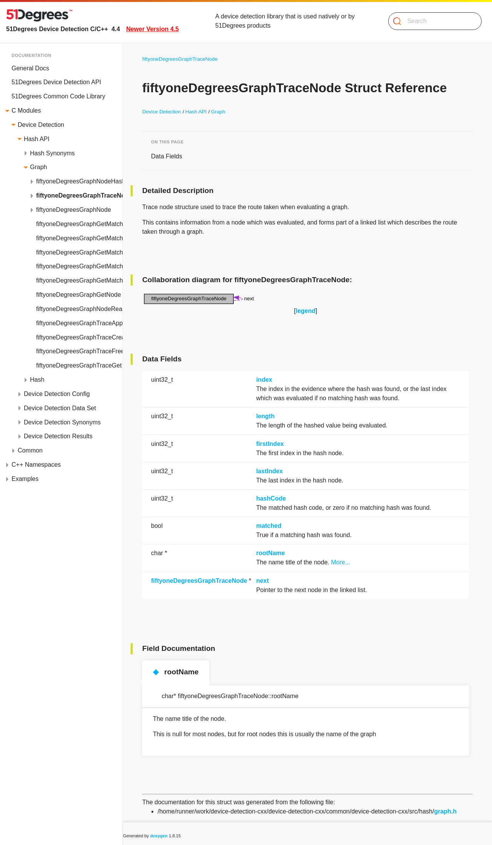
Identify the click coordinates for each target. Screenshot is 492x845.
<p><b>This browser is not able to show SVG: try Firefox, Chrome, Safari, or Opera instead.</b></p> (200, 299)
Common (30, 450)
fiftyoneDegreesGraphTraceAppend (79, 323)
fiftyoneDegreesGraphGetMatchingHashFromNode (79, 280)
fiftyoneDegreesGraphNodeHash (79, 181)
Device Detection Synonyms (62, 422)
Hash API (37, 139)
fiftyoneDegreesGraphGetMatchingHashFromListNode (79, 238)
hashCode (271, 498)
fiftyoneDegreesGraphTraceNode (79, 195)
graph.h (445, 811)
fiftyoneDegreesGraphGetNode (78, 294)
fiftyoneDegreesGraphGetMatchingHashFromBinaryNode (79, 224)
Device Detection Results (58, 436)
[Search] (431, 21)
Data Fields (166, 156)
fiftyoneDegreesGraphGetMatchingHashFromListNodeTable (79, 266)
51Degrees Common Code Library (58, 96)
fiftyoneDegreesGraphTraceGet (79, 365)
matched (268, 525)
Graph (38, 167)
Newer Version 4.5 (152, 29)
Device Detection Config (57, 394)
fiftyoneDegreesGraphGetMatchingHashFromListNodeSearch (79, 252)
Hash (37, 379)
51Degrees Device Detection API (56, 82)
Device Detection (41, 124)
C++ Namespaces (36, 464)
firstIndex (270, 444)
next (262, 580)
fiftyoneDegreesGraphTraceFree (79, 351)
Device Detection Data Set (60, 408)
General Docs (30, 68)
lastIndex (269, 471)
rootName (270, 553)
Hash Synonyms (52, 153)
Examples (25, 479)
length (265, 416)
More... (340, 562)
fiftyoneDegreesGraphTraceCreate (79, 337)
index (264, 379)
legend (306, 311)
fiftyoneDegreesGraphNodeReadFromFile (79, 309)
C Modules (26, 110)
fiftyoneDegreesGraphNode (73, 209)
